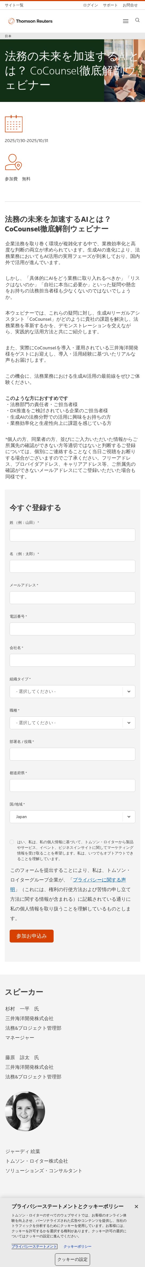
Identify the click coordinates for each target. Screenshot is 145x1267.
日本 (8, 36)
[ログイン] (91, 5)
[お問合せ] (130, 5)
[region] (72, 1232)
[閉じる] (136, 1206)
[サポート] (110, 5)
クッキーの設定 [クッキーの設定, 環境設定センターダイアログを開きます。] (72, 1259)
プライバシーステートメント (34, 1247)
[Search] (137, 20)
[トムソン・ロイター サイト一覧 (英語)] (15, 5)
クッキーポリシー (77, 1247)
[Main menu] (126, 21)
